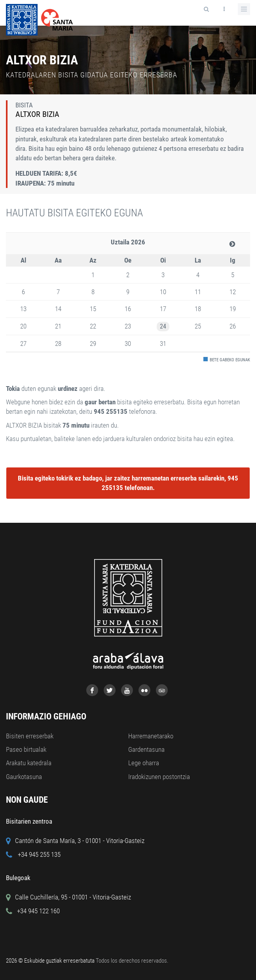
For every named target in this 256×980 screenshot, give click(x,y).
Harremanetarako (150, 736)
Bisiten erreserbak (29, 736)
